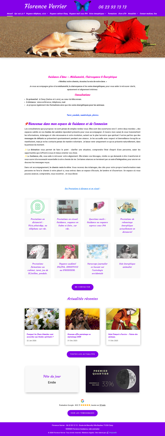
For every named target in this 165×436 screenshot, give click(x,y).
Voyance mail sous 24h (78, 14)
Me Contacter (82, 287)
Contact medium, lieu (148, 14)
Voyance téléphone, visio (36, 14)
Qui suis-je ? (19, 14)
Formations (112, 14)
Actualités (132, 14)
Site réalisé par (106, 433)
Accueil (10, 14)
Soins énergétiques (96, 14)
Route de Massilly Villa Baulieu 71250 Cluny (96, 425)
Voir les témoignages (82, 413)
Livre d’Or (122, 14)
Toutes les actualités (82, 354)
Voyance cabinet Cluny (59, 14)
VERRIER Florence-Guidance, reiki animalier (83, 429)
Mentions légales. (88, 433)
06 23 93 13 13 (72, 425)
